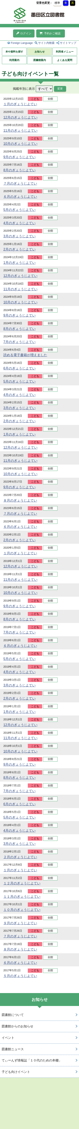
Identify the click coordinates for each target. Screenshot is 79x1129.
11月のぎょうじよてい (20, 130)
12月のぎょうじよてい (20, 117)
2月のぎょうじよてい (19, 249)
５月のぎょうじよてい (20, 976)
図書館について (13, 1015)
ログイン (23, 33)
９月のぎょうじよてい (20, 923)
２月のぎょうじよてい (20, 857)
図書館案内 (39, 60)
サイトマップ (68, 42)
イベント (8, 1037)
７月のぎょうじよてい (20, 183)
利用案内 (14, 60)
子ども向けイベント (16, 1072)
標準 (57, 2)
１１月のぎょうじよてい (21, 896)
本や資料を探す (14, 51)
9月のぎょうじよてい (19, 157)
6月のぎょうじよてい (19, 368)
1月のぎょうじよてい (19, 262)
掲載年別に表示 (24, 88)
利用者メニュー (65, 51)
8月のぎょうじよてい (19, 170)
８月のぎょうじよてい (20, 500)
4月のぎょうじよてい (19, 223)
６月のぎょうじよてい (20, 196)
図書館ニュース (13, 1049)
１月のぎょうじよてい (20, 104)
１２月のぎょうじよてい (21, 883)
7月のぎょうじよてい (19, 342)
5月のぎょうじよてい (19, 210)
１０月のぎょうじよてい (21, 910)
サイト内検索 (46, 42)
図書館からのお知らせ (17, 1026)
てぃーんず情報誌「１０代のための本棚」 (32, 1060)
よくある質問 (64, 60)
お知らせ (40, 51)
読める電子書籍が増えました (25, 355)
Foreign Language (22, 42)
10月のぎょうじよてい (20, 143)
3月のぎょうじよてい (19, 236)
